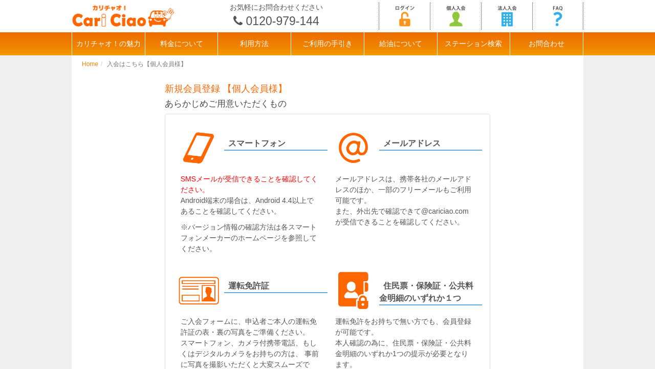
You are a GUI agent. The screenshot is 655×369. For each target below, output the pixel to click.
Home (90, 64)
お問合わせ (546, 43)
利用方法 (254, 43)
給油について (400, 43)
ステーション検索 (473, 43)
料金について (181, 43)
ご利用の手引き (327, 43)
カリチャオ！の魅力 (108, 43)
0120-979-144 (282, 21)
